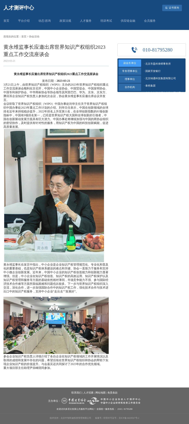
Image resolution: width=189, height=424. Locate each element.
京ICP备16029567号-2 (129, 418)
